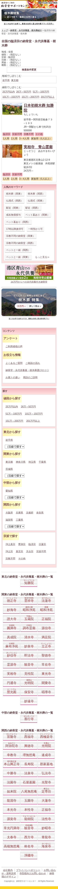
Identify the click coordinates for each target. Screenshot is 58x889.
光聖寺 (46, 782)
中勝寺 (11, 773)
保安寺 (29, 692)
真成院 (11, 637)
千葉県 (42, 462)
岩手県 (6, 80)
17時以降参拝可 (14, 229)
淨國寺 (29, 855)
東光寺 (46, 673)
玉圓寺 (29, 800)
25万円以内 (8, 91)
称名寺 (29, 846)
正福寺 (46, 809)
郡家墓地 (46, 764)
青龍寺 (46, 837)
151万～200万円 (30, 97)
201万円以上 (48, 97)
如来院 (11, 791)
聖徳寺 (46, 655)
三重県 (19, 520)
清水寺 (29, 637)
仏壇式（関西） (14, 200)
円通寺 (11, 683)
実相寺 (11, 673)
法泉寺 (29, 773)
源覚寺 (11, 819)
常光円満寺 (12, 828)
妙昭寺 (46, 828)
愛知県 (9, 490)
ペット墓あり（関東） (37, 215)
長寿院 (29, 764)
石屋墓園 (29, 782)
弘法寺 (46, 773)
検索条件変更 (29, 69)
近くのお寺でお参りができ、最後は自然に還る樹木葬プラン (29, 318)
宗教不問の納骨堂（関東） (20, 236)
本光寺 (11, 809)
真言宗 (19, 551)
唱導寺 (46, 692)
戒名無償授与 (13, 215)
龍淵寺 (11, 800)
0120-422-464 (49, 3)
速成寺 (46, 755)
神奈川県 (20, 462)
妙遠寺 (29, 701)
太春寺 (11, 837)
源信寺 (46, 628)
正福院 (46, 619)
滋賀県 (9, 520)
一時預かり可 (35, 229)
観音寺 (29, 664)
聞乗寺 (46, 683)
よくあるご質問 (14, 363)
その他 (21, 558)
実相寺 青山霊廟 (38, 147)
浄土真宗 (10, 544)
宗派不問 (41, 551)
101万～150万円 (11, 97)
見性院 (29, 673)
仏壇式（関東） (36, 200)
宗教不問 (10, 558)
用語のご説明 (30, 377)
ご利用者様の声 (14, 346)
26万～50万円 (23, 91)
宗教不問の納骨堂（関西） (20, 243)
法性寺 (46, 819)
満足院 (46, 637)
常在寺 (46, 664)
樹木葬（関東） (14, 193)
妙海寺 (11, 610)
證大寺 (11, 619)
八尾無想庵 (29, 791)
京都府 (29, 512)
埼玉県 (32, 462)
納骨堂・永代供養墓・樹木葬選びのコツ (27, 370)
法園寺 (11, 782)
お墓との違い (13, 377)
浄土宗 (9, 551)
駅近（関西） (32, 208)
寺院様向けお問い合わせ (32, 873)
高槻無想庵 (12, 846)
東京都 (14, 80)
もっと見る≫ (42, 257)
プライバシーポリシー (28, 870)
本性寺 (29, 809)
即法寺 (29, 655)
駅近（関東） (13, 208)
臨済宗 (32, 544)
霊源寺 (11, 664)
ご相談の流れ (32, 363)
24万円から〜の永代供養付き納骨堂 (29, 282)
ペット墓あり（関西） (18, 222)
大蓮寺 (46, 800)
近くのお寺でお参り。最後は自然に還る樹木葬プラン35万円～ (29, 23)
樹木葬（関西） (36, 193)
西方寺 (29, 837)
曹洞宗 (21, 544)
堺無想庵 (29, 755)
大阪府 (9, 512)
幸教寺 (11, 755)
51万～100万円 (41, 91)
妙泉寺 (29, 646)
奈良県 (40, 512)
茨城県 (9, 469)
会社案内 (8, 870)
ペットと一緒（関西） (18, 250)
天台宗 (29, 551)
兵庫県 (19, 512)
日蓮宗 (42, 544)
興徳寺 (29, 746)
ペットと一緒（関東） (18, 257)
